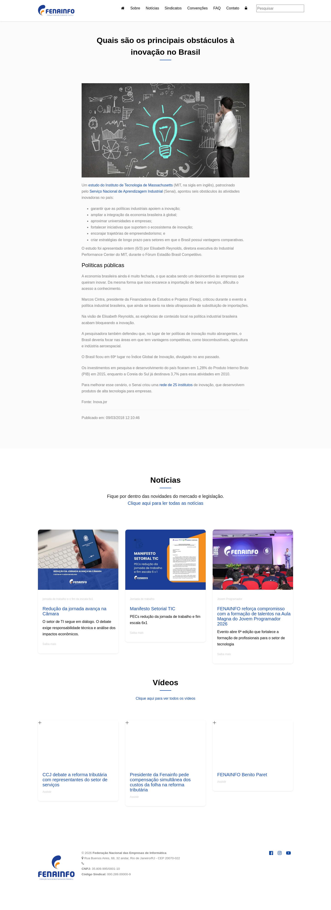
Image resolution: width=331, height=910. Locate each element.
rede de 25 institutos (176, 385)
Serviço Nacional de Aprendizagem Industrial (126, 191)
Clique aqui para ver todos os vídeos (165, 698)
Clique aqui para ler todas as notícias (165, 503)
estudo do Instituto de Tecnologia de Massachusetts (130, 185)
